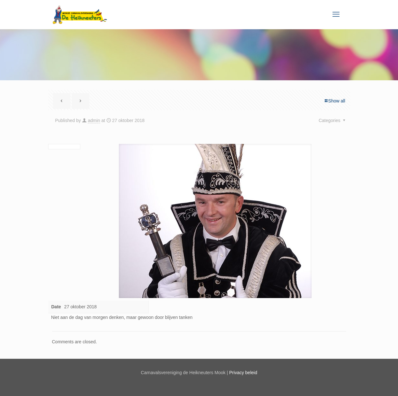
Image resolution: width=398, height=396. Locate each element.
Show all (334, 100)
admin (94, 120)
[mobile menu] (336, 14)
